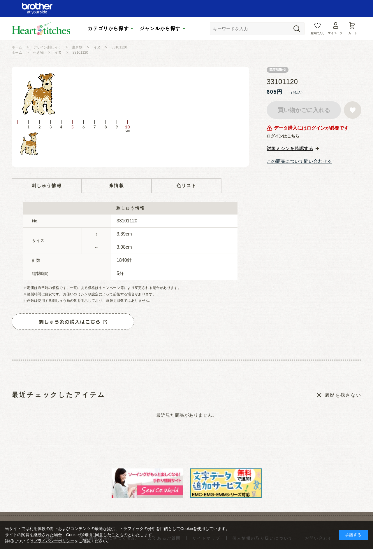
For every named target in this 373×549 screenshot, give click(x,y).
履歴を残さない (343, 395)
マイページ (335, 33)
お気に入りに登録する (352, 110)
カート (352, 33)
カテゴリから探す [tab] (108, 28)
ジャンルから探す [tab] (160, 28)
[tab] (293, 148)
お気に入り (317, 33)
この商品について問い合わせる (299, 161)
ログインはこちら (283, 136)
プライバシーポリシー (54, 540)
